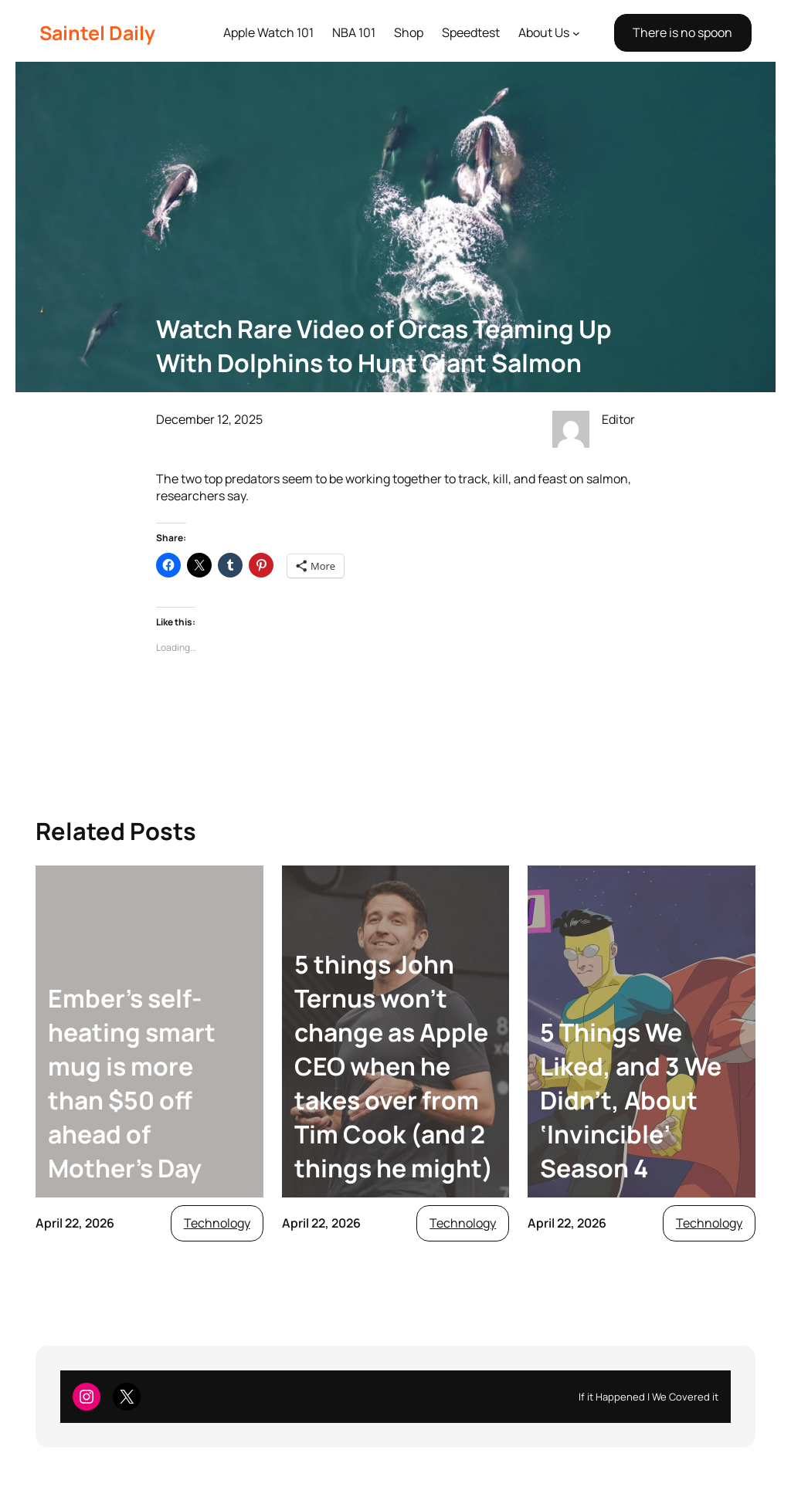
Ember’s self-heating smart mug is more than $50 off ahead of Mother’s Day (132, 1083)
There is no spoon (682, 32)
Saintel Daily (97, 32)
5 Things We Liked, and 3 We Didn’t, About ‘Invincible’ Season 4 (630, 1100)
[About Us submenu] (576, 33)
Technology (217, 1222)
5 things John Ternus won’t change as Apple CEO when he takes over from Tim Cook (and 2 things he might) (394, 1066)
